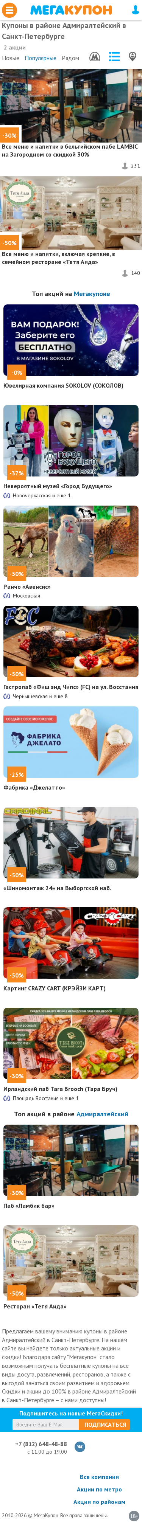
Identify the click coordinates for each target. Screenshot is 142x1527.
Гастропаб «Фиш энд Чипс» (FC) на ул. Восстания (70, 687)
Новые (10, 58)
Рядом (70, 58)
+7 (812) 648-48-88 (41, 1444)
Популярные (40, 58)
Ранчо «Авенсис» (27, 586)
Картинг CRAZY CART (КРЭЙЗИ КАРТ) (54, 988)
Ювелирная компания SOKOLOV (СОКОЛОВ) (63, 385)
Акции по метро (99, 1489)
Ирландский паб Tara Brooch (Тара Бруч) (60, 1088)
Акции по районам (99, 1501)
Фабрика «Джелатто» (34, 787)
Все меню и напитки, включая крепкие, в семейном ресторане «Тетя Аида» (58, 257)
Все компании (99, 1476)
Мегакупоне (92, 293)
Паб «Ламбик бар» (29, 1205)
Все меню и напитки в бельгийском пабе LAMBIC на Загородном (69, 150)
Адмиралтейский (102, 1114)
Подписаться (105, 1424)
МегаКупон (71, 10)
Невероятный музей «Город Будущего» (57, 486)
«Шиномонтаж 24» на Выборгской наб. (57, 888)
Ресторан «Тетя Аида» (35, 1306)
